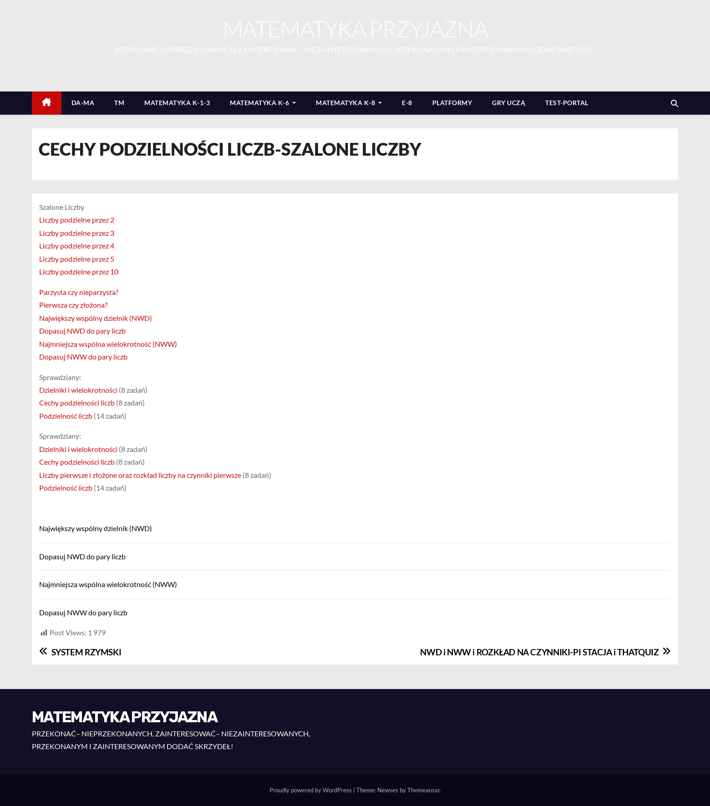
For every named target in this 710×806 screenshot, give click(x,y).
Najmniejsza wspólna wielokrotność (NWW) (108, 344)
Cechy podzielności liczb (77, 402)
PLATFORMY (452, 102)
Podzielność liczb (65, 415)
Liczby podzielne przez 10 (78, 271)
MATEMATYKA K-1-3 (177, 102)
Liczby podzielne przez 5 (76, 258)
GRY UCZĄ (508, 102)
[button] (674, 103)
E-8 (407, 102)
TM (119, 102)
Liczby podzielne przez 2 (76, 219)
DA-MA (83, 102)
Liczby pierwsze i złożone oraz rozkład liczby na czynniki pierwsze (140, 475)
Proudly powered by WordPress (311, 790)
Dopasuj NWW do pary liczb (83, 356)
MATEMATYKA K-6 (263, 102)
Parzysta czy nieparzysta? (78, 292)
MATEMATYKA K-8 (349, 102)
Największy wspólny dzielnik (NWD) (95, 318)
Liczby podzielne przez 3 (76, 232)
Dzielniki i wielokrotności (78, 389)
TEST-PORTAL (566, 102)
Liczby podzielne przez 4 (76, 245)
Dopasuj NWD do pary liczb (82, 330)
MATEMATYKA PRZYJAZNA (355, 28)
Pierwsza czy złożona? (73, 304)
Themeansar (423, 790)
